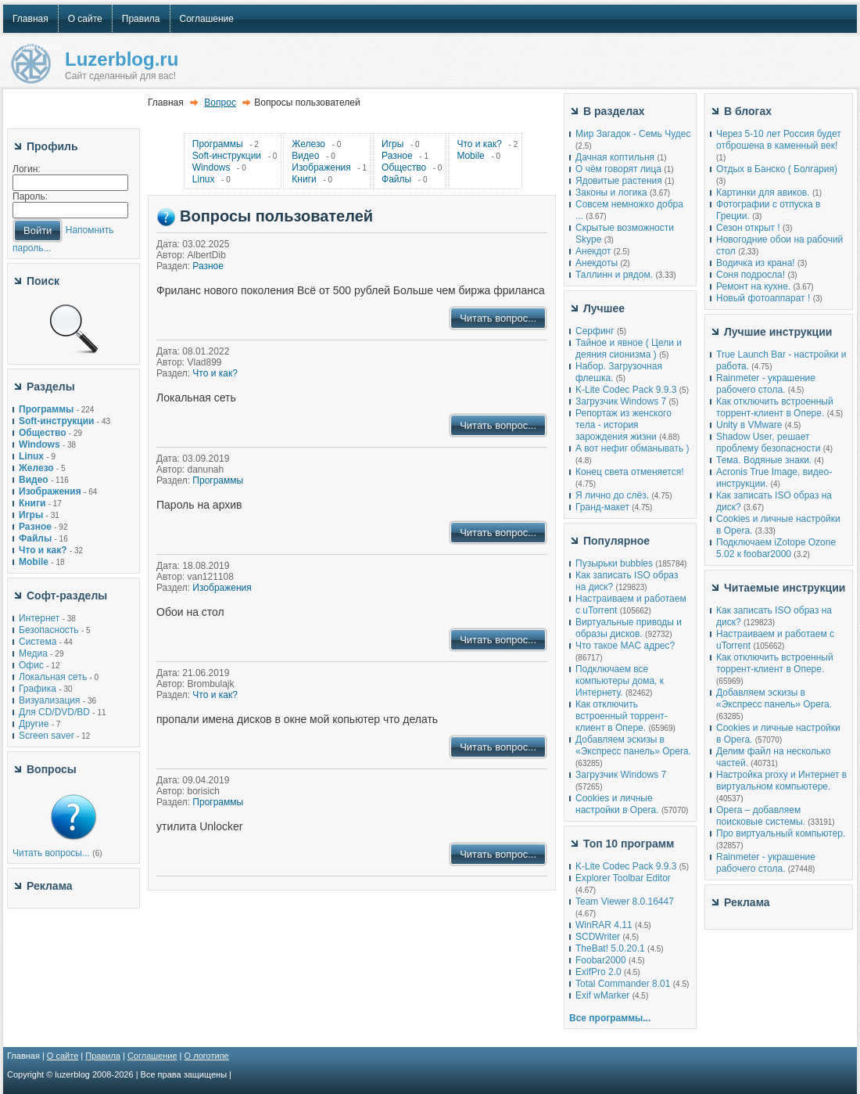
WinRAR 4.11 (603, 924)
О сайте (62, 1055)
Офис (31, 665)
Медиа (33, 653)
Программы (217, 144)
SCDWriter (597, 936)
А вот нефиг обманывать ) (632, 448)
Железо (308, 144)
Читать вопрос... (498, 318)
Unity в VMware (750, 424)
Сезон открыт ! (748, 227)
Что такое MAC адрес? (625, 645)
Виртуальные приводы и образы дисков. (628, 628)
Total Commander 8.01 (622, 983)
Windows (211, 167)
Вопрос (220, 102)
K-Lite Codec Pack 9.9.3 (625, 389)
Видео (305, 155)
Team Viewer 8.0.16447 (624, 901)
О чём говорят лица (618, 169)
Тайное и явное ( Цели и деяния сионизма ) (628, 348)
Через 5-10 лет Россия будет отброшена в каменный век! (778, 139)
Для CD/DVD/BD (54, 712)
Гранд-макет (602, 507)
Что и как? (479, 144)
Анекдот (593, 251)
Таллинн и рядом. (614, 274)
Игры (392, 144)
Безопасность (49, 629)
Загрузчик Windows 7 (620, 401)
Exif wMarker (602, 995)
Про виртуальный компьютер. (780, 833)
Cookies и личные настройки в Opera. (617, 804)
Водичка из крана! (755, 262)
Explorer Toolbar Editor (623, 878)
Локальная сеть (53, 676)
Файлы (396, 179)
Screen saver (46, 735)
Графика (37, 688)
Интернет (39, 618)
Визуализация (50, 700)
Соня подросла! (750, 274)
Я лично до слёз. (612, 495)
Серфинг (595, 331)
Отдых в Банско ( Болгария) (776, 169)
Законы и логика (611, 192)
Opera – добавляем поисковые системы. (760, 815)
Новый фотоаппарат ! (763, 298)
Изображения (321, 167)
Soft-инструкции (226, 155)
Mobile (470, 155)
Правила (102, 1055)
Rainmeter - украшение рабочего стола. (765, 383)
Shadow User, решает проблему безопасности (768, 442)
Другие (33, 723)
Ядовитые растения (618, 180)
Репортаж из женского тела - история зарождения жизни (623, 425)
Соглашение (152, 1055)
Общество (404, 167)
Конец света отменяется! (629, 471)
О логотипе (207, 1055)
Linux (203, 179)
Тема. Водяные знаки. (764, 460)
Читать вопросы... (51, 852)
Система (37, 641)
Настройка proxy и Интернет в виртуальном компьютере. (781, 780)
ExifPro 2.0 (598, 971)
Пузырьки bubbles (614, 563)
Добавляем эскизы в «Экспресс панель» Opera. (633, 745)
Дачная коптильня (614, 157)
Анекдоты (596, 262)
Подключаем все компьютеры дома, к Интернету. (619, 681)
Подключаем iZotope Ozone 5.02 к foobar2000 (776, 548)
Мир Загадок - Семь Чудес (632, 133)
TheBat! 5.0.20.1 (611, 948)
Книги (304, 179)
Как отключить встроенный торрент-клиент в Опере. (621, 716)
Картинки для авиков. (763, 192)
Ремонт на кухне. (753, 286)
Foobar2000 (600, 960)
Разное (397, 155)
